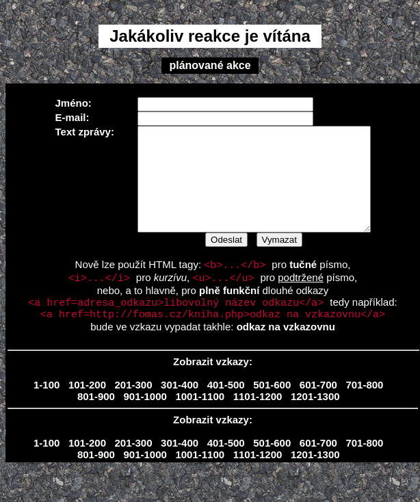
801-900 (96, 421)
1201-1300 (315, 421)
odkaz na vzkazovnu (286, 351)
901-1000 (144, 421)
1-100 (47, 409)
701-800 (364, 409)
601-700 (318, 409)
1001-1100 (199, 421)
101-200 (87, 409)
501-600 (272, 409)
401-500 (226, 409)
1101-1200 (258, 421)
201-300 (134, 409)
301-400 (179, 409)
